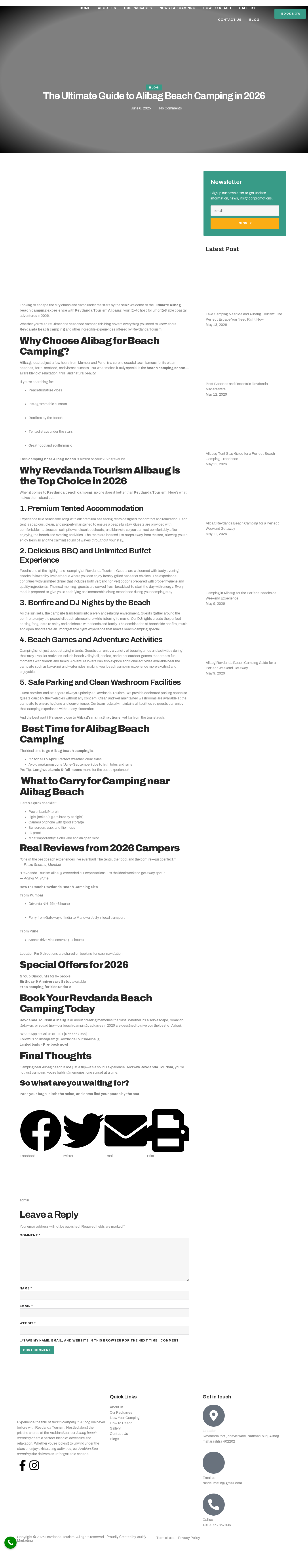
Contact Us (229, 19)
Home (85, 8)
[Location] (214, 1421)
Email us (209, 1483)
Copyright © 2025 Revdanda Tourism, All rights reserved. (77, 1542)
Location (209, 1436)
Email (26, 1310)
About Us (107, 8)
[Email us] (214, 1468)
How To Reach (217, 8)
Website (28, 1328)
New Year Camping (178, 8)
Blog (254, 19)
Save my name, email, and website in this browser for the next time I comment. (101, 1345)
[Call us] (214, 1510)
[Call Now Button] (10, 1543)
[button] (41, 1134)
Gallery (247, 8)
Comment (30, 1236)
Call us (208, 1525)
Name (26, 1292)
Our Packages (138, 8)
